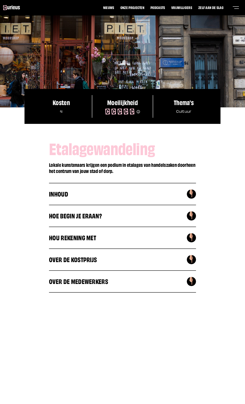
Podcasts (157, 7)
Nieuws (108, 7)
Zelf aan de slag (211, 7)
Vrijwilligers (181, 7)
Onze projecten (132, 7)
